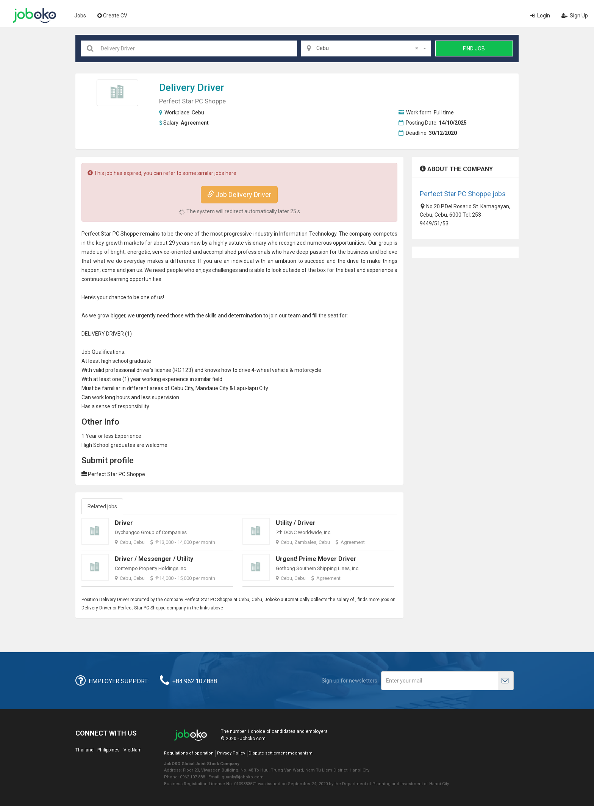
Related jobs (102, 506)
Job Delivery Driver (239, 194)
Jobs (80, 15)
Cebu (198, 112)
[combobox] (366, 48)
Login (540, 15)
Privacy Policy (231, 753)
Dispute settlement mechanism (281, 753)
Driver (124, 522)
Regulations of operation (189, 753)
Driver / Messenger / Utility (154, 558)
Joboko (34, 15)
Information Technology (307, 234)
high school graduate (126, 361)
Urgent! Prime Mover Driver (316, 558)
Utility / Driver (296, 522)
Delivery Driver (191, 87)
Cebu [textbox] (367, 48)
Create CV (112, 15)
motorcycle (307, 370)
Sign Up (574, 15)
